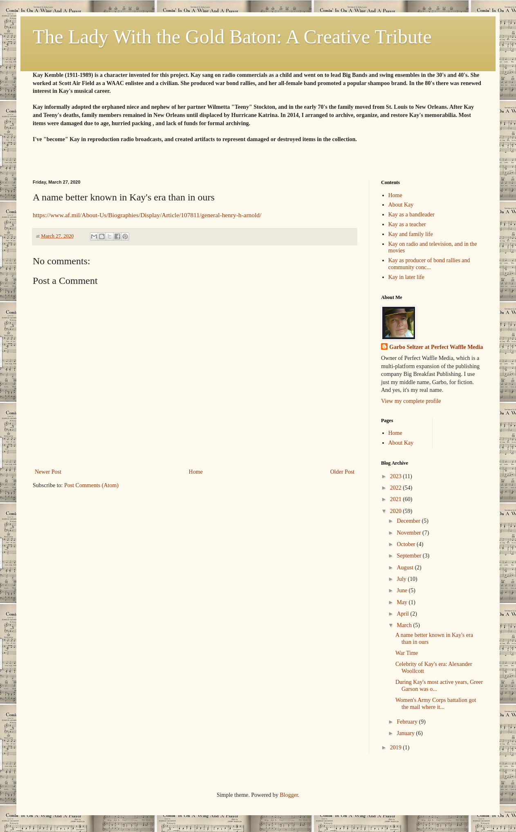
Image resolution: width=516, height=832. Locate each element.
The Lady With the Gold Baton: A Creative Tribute (232, 36)
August (406, 567)
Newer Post (48, 472)
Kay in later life (406, 277)
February (408, 722)
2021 (396, 499)
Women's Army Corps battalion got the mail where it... (435, 703)
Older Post (342, 472)
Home (196, 472)
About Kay (401, 205)
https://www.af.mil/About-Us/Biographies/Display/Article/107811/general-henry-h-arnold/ (147, 214)
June (402, 590)
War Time (406, 653)
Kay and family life (410, 234)
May (402, 602)
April (403, 614)
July (402, 579)
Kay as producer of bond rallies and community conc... (429, 263)
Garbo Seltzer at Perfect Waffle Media (436, 347)
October (407, 544)
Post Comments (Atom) (91, 485)
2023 (396, 476)
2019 (396, 747)
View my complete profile (411, 401)
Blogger (289, 795)
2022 (396, 488)
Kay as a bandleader (411, 214)
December (409, 521)
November (409, 533)
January (406, 733)
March (405, 625)
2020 (396, 511)
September (409, 556)
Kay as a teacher (407, 224)
